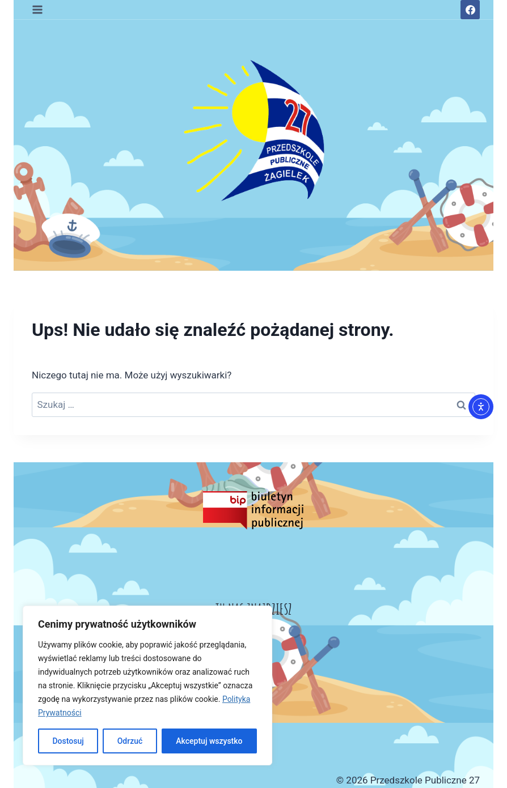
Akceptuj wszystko (209, 741)
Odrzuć (130, 741)
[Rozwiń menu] (37, 9)
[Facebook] (470, 9)
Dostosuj (67, 741)
